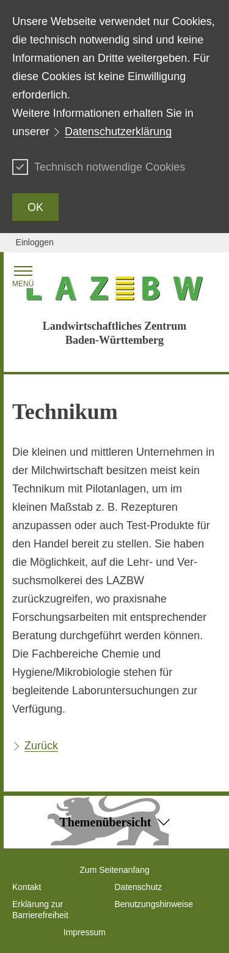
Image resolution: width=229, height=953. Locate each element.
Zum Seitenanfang (114, 870)
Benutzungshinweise (154, 904)
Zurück (41, 746)
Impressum (85, 932)
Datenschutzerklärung (118, 131)
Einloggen (35, 242)
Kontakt (26, 887)
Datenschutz (138, 887)
